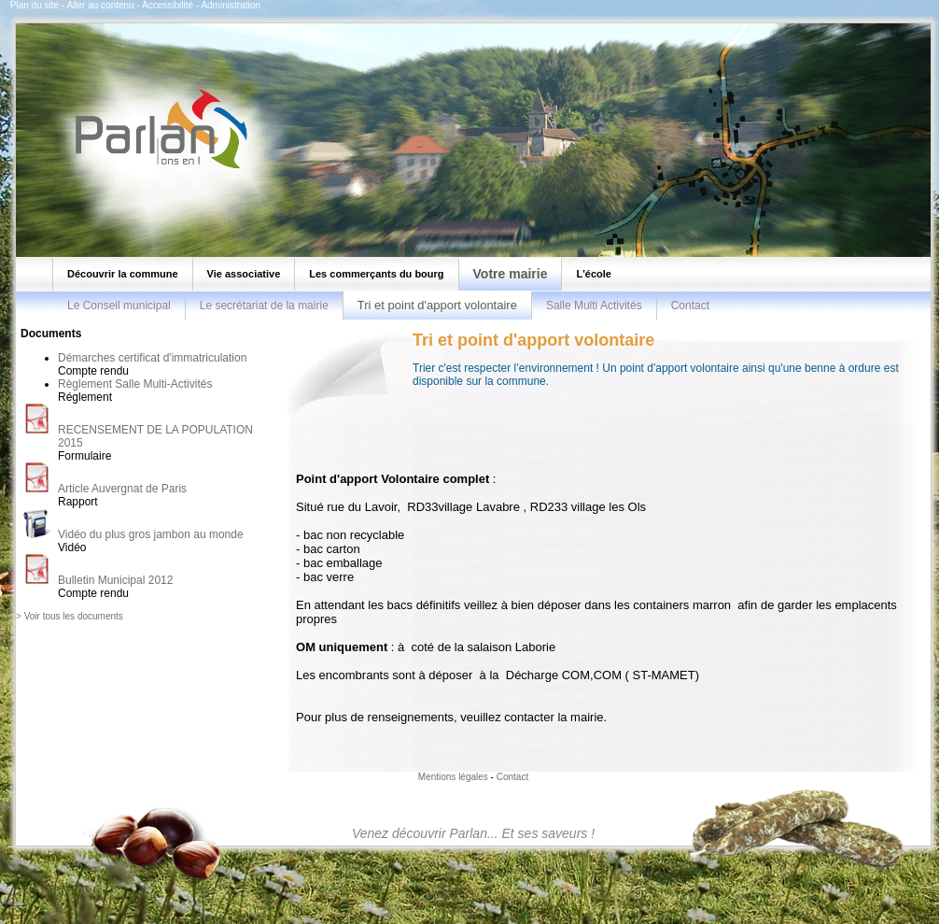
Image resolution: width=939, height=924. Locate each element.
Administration (230, 5)
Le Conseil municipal (119, 305)
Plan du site (34, 5)
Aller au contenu (99, 5)
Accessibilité (167, 5)
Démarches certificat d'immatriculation (152, 357)
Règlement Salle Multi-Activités (135, 384)
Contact (690, 305)
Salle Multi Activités (594, 305)
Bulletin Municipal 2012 (115, 580)
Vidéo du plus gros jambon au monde (151, 534)
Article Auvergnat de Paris (122, 488)
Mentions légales (453, 777)
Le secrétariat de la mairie (264, 305)
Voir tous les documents (73, 616)
